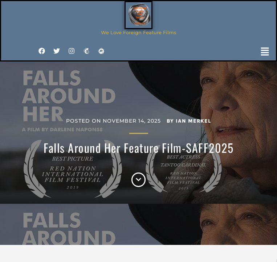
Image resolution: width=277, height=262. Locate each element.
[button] (265, 52)
